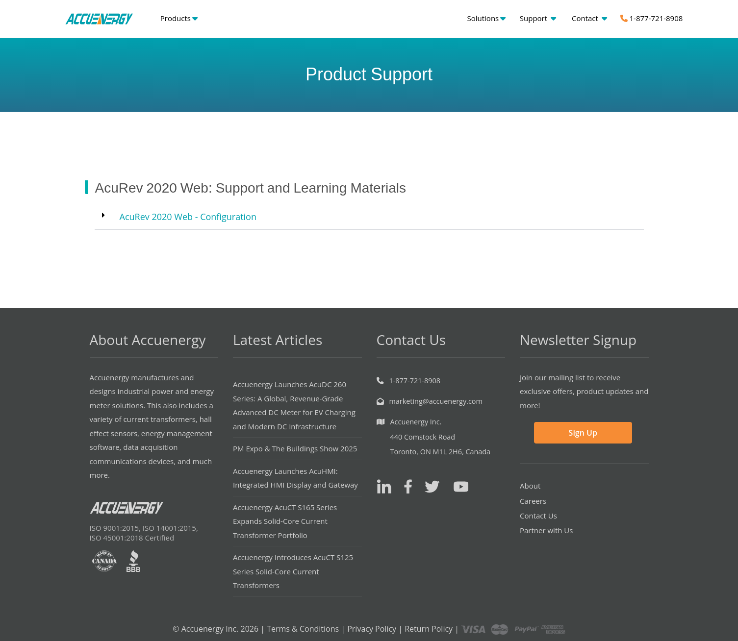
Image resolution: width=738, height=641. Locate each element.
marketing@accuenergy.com (436, 401)
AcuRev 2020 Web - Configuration (188, 216)
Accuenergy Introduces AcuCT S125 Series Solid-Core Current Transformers (293, 571)
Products (179, 18)
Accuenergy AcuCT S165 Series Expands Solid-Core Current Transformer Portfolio (285, 521)
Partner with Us (546, 530)
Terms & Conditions (303, 628)
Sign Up (583, 432)
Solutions (486, 18)
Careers (533, 501)
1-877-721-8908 (651, 18)
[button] (369, 217)
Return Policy (429, 628)
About (530, 486)
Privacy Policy (371, 628)
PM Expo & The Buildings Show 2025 (295, 448)
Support (538, 18)
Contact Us (538, 515)
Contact (589, 18)
